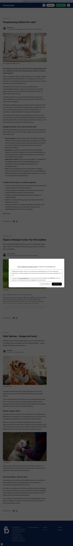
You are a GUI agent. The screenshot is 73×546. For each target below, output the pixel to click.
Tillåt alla (56, 284)
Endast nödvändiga (45, 284)
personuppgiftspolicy (24, 278)
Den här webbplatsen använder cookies (27, 267)
